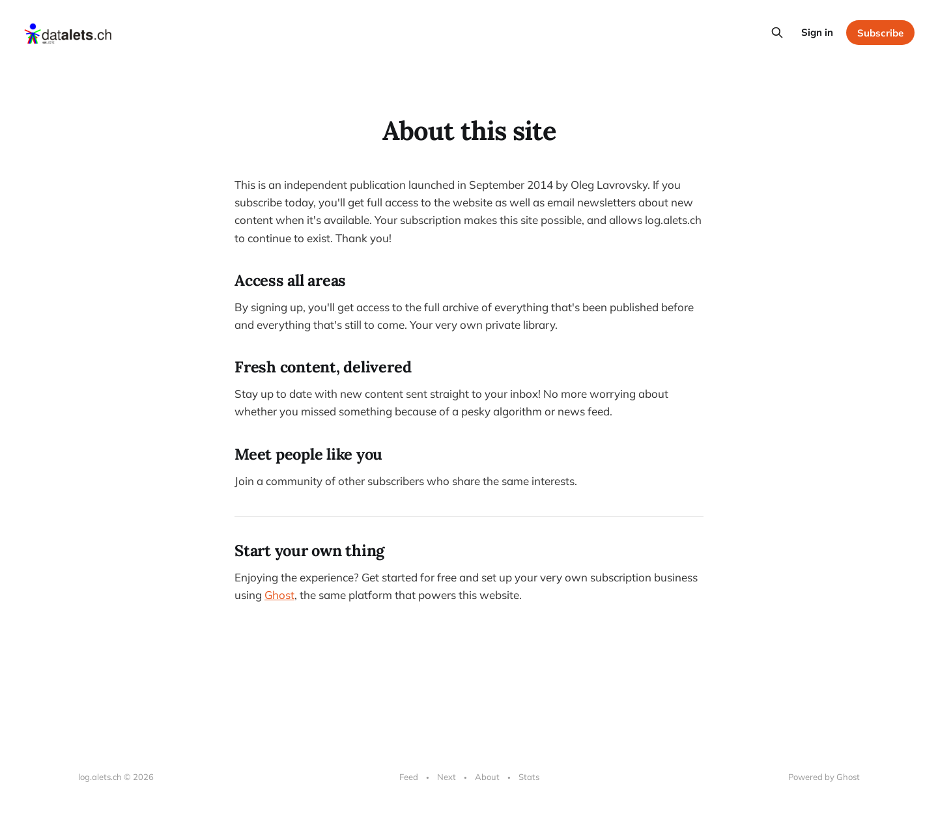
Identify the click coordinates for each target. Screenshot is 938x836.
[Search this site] (777, 32)
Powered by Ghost (824, 777)
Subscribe (880, 33)
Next (446, 777)
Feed (408, 777)
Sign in (817, 32)
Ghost (279, 595)
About (487, 777)
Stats (529, 777)
